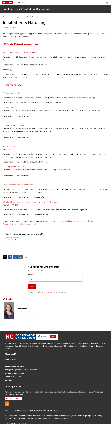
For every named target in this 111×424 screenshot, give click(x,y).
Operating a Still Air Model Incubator (16, 167)
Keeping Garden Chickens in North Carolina (19, 52)
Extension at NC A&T (13, 377)
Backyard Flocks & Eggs (11, 17)
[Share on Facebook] (10, 257)
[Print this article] (26, 257)
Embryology (7, 70)
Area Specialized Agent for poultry (77, 221)
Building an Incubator (11, 107)
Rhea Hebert (22, 309)
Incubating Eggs (9, 146)
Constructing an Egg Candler (13, 125)
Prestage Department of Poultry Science (26, 9)
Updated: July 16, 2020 (10, 28)
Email (30, 274)
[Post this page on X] (5, 257)
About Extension (11, 359)
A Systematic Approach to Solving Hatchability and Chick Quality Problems (31, 202)
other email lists (47, 292)
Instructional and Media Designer (26, 312)
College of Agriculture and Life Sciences (21, 370)
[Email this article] (20, 257)
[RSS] (7, 403)
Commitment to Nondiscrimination (25, 411)
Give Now (8, 380)
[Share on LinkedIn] (15, 257)
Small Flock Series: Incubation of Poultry (18, 185)
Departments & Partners (14, 366)
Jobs (7, 363)
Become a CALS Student (14, 373)
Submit (32, 286)
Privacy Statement (53, 411)
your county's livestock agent (25, 224)
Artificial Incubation (10, 93)
